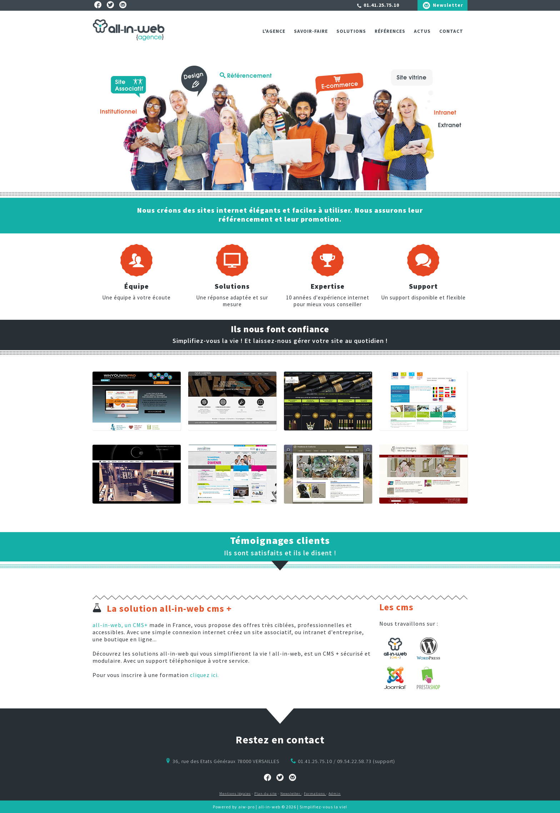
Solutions (351, 31)
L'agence (273, 31)
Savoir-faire (311, 31)
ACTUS (422, 31)
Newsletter (448, 5)
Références (390, 31)
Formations (315, 793)
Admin (335, 793)
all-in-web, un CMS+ (120, 624)
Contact (451, 31)
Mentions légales (235, 793)
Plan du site (265, 793)
